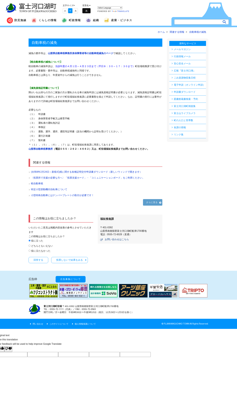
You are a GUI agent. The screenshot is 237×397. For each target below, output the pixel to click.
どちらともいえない (42, 246)
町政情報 (71, 20)
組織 (92, 20)
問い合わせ (38, 324)
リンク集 (178, 134)
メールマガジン (182, 49)
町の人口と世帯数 (183, 120)
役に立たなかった (40, 251)
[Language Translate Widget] (109, 7)
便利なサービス (187, 43)
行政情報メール (182, 56)
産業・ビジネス (118, 20)
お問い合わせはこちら (117, 239)
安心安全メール (182, 63)
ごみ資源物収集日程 (185, 77)
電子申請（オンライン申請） (189, 85)
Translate (120, 11)
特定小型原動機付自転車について (49, 189)
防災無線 (16, 20)
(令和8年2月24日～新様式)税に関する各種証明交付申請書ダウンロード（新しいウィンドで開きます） (86, 172)
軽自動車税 (37, 183)
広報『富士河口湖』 (185, 70)
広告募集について (70, 279)
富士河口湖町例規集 (185, 106)
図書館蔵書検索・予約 (186, 99)
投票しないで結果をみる (69, 260)
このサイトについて (58, 324)
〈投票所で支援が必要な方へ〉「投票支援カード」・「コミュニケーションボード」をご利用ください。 (88, 177)
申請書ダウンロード (185, 92)
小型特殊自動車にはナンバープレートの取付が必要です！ (62, 195)
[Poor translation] (8, 349)
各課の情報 (180, 127)
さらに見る (152, 202)
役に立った (37, 240)
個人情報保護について (85, 324)
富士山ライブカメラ (185, 113)
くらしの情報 (44, 20)
